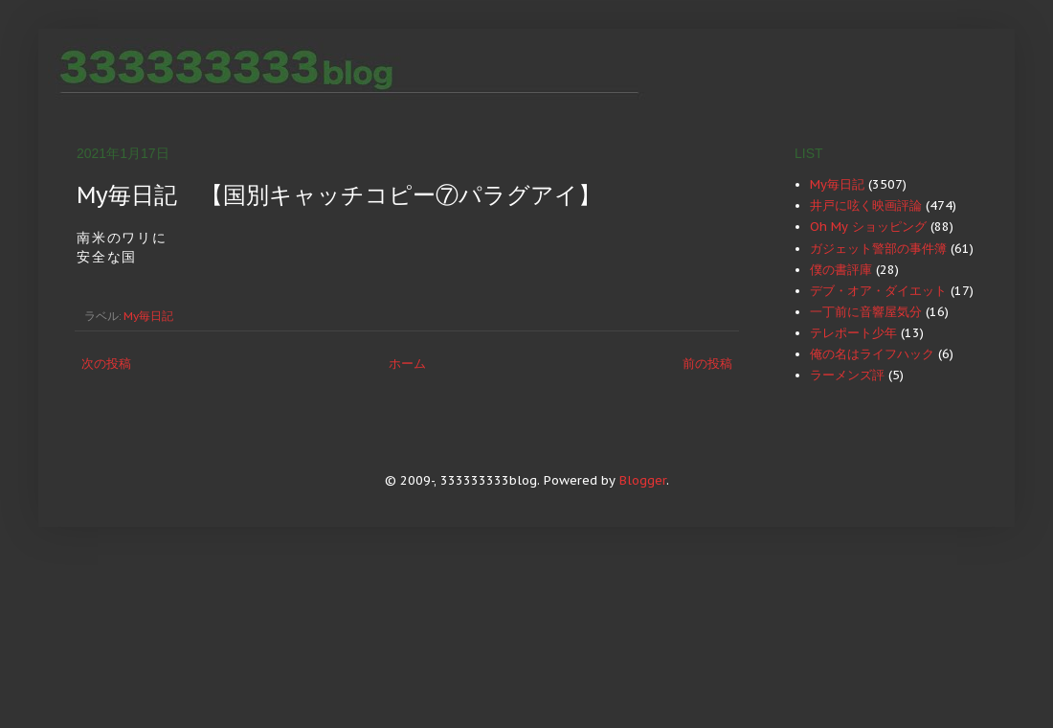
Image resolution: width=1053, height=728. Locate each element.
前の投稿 (707, 363)
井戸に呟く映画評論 (866, 205)
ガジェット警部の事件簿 (878, 248)
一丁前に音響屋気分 (866, 312)
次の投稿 (106, 363)
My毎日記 (148, 315)
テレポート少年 (853, 333)
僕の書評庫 (841, 270)
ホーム (407, 363)
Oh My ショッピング (868, 226)
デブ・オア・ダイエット (878, 291)
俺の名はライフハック (872, 354)
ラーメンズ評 (847, 375)
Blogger (642, 480)
